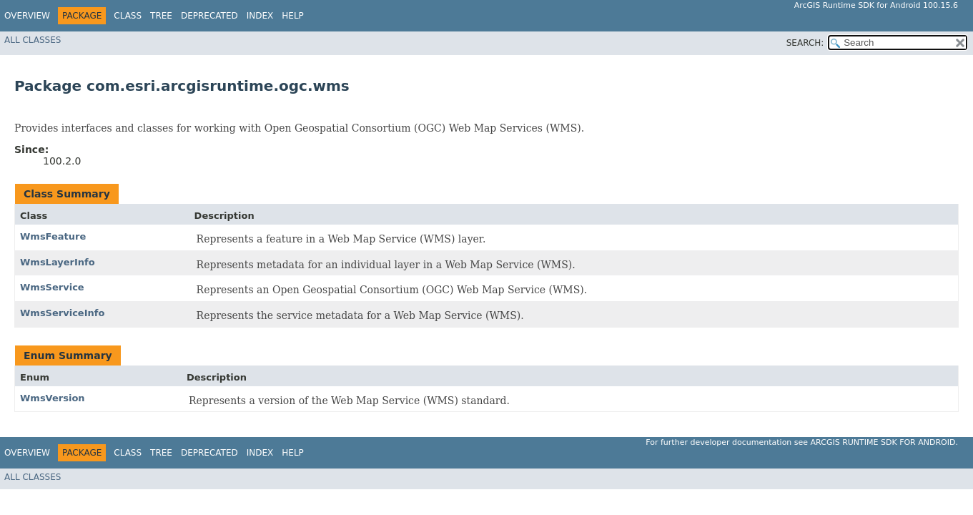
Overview (27, 16)
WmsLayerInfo (57, 262)
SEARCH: (805, 43)
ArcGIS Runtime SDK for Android (883, 442)
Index (260, 16)
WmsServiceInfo (62, 313)
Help (293, 16)
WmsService (52, 287)
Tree (161, 16)
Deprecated (209, 16)
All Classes (32, 40)
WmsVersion (52, 398)
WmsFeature (53, 236)
